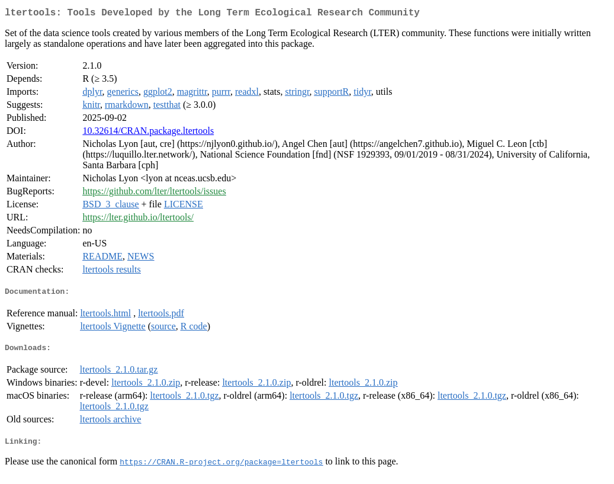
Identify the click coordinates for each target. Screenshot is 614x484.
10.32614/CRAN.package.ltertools (148, 133)
